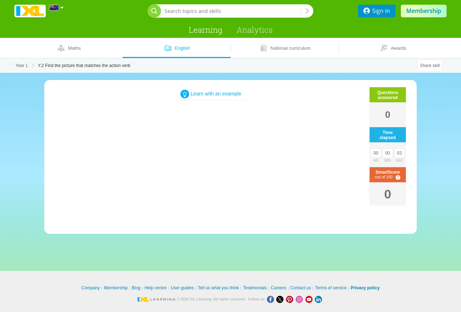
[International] (56, 7)
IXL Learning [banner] (30, 11)
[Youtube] (310, 299)
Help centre (155, 287)
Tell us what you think (218, 287)
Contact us (300, 287)
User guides (182, 287)
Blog (136, 287)
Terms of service (330, 287)
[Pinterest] (291, 299)
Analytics (255, 29)
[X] (281, 299)
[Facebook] (272, 299)
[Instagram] (300, 299)
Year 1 (21, 65)
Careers (278, 287)
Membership (423, 11)
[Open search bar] (154, 11)
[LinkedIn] (319, 299)
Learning (205, 29)
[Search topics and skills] (233, 11)
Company (90, 287)
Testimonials (255, 287)
